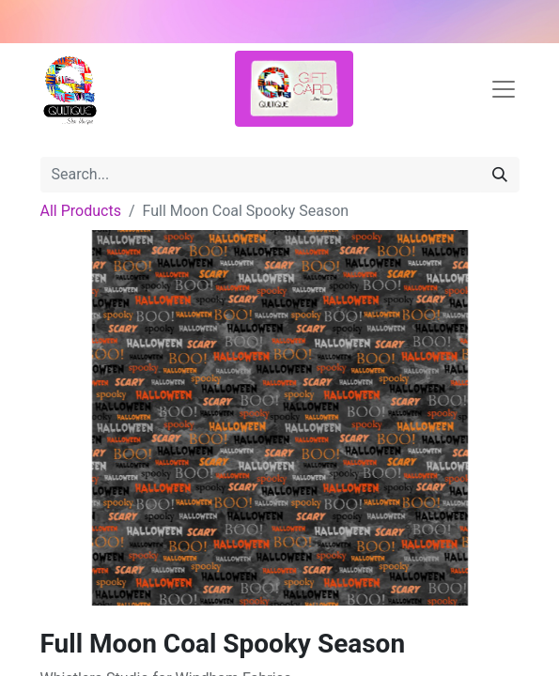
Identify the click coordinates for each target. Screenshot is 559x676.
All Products (80, 211)
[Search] (500, 174)
